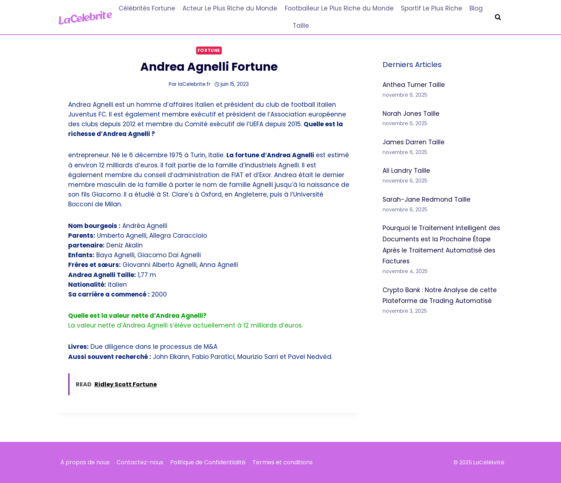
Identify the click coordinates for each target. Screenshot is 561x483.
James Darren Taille (414, 142)
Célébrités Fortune (147, 8)
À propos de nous (85, 462)
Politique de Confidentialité (208, 462)
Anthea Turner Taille (414, 84)
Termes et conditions (282, 462)
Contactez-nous (139, 462)
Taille (301, 25)
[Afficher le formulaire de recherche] (497, 17)
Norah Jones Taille (411, 113)
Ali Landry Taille (406, 170)
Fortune (209, 50)
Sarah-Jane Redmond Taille (427, 199)
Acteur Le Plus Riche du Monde (229, 8)
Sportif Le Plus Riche (431, 8)
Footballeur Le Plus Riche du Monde (339, 8)
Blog (476, 8)
